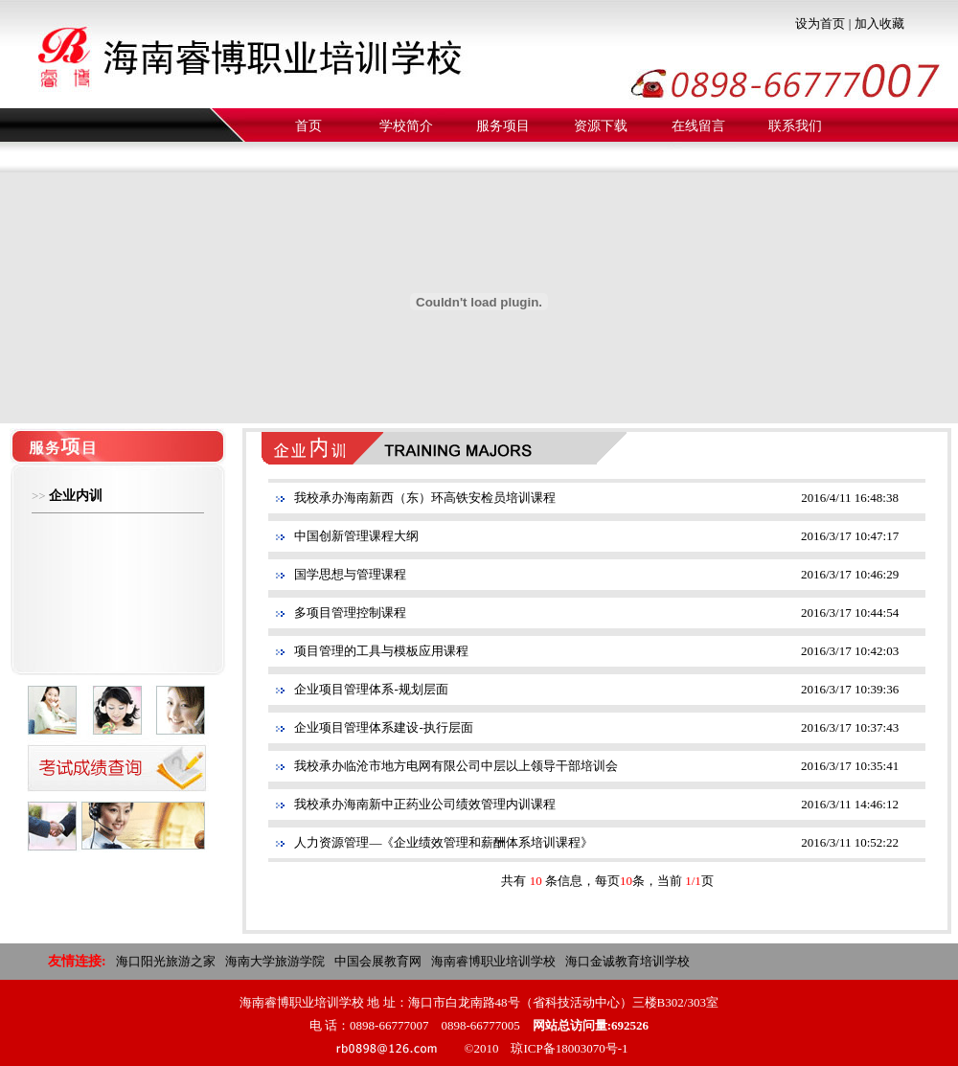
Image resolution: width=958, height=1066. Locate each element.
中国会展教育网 (378, 961)
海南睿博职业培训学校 (493, 961)
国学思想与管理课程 (350, 574)
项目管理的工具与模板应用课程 (381, 651)
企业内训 (76, 495)
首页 (308, 126)
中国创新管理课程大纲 (356, 536)
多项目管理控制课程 (350, 612)
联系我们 (795, 126)
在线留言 (698, 126)
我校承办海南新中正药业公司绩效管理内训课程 (425, 804)
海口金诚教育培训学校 (627, 961)
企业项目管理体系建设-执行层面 (383, 727)
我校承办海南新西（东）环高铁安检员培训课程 (425, 497)
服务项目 (503, 126)
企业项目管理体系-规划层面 (370, 689)
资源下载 (600, 126)
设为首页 (820, 23)
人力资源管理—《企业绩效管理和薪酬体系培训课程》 (443, 842)
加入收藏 (879, 23)
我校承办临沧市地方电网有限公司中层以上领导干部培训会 (456, 766)
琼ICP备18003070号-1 (569, 1048)
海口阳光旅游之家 (166, 961)
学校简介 (406, 126)
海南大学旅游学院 (275, 961)
